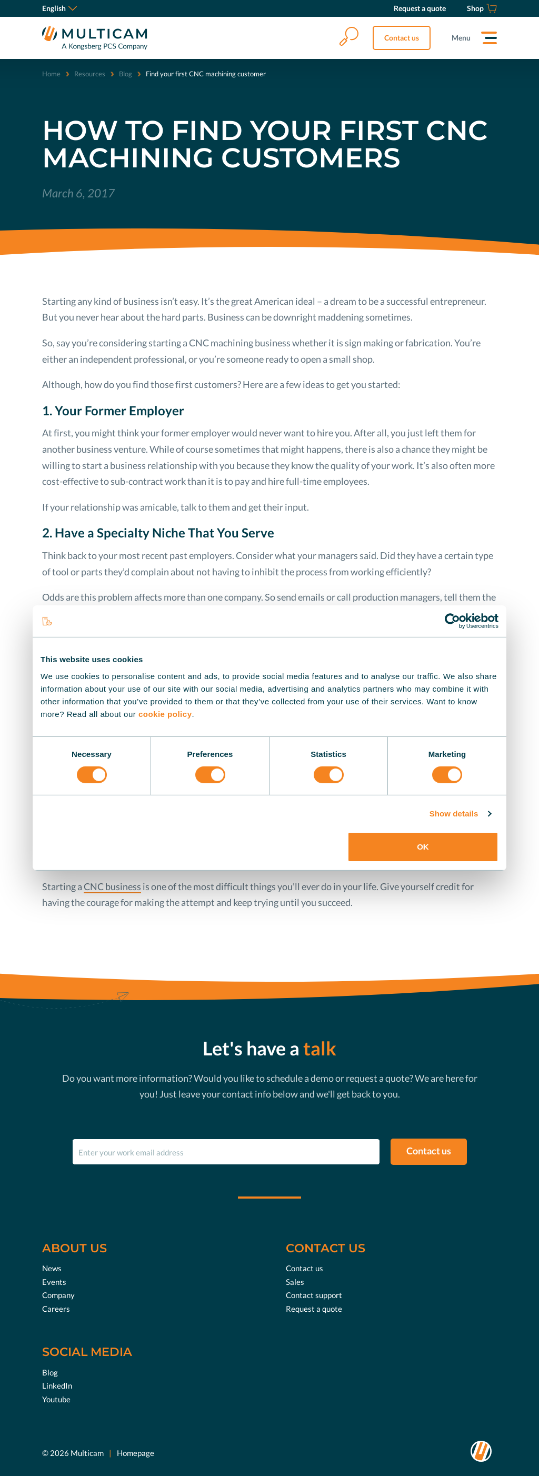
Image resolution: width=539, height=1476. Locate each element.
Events (54, 1281)
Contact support (314, 1295)
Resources (89, 73)
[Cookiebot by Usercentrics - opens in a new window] (452, 621)
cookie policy (165, 713)
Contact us (401, 37)
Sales (295, 1281)
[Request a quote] (419, 8)
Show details (454, 813)
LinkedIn (57, 1385)
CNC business (112, 886)
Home (51, 73)
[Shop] (481, 8)
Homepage (135, 1453)
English (59, 8)
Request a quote (314, 1308)
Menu (461, 37)
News (52, 1268)
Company (58, 1295)
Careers (56, 1308)
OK (423, 846)
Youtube (56, 1399)
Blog (125, 73)
